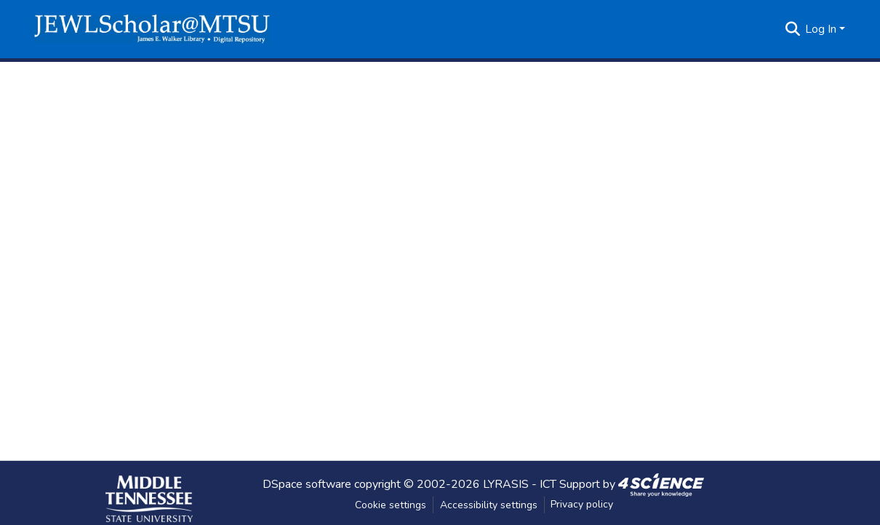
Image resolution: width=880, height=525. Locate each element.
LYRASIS (506, 483)
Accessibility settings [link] (488, 505)
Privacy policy (582, 504)
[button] (152, 29)
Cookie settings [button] (390, 505)
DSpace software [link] (307, 483)
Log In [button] (822, 29)
